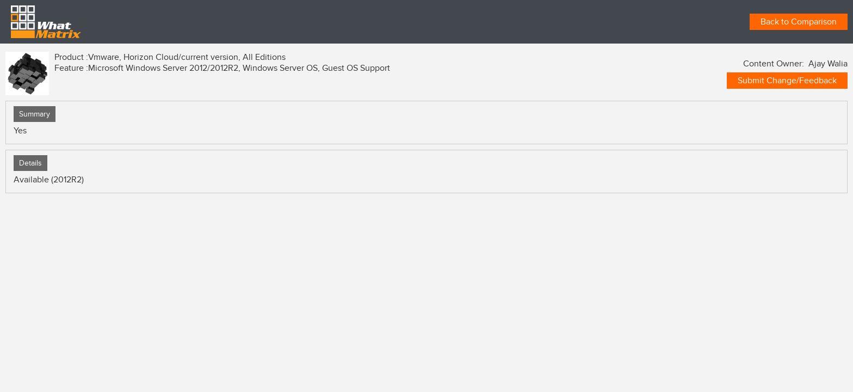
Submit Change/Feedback (787, 80)
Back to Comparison (799, 21)
